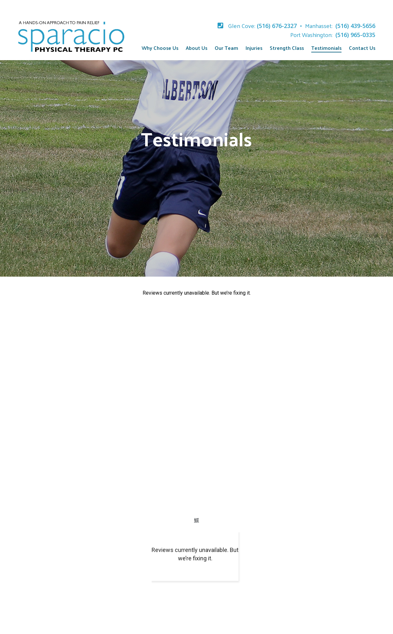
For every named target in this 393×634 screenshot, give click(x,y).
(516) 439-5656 (355, 26)
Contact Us (362, 47)
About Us (196, 47)
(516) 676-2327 (277, 26)
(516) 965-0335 (355, 35)
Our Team (226, 47)
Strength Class (287, 47)
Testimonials (326, 47)
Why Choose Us (160, 47)
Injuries (254, 47)
